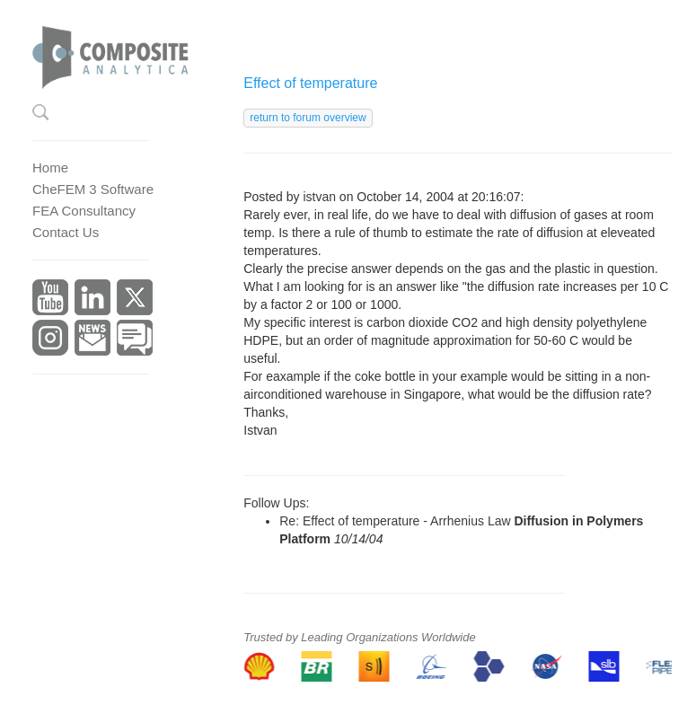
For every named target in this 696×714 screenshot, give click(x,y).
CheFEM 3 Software (93, 189)
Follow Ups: (276, 503)
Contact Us (65, 232)
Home (50, 167)
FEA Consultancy (84, 210)
